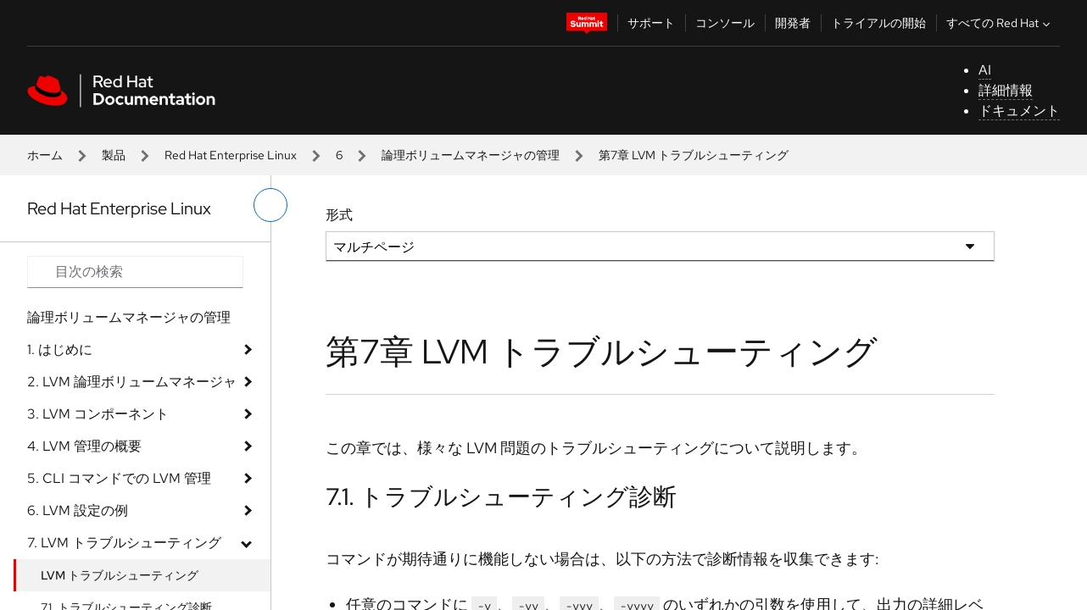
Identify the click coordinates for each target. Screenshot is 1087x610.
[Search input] (135, 272)
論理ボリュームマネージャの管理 (471, 155)
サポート (651, 22)
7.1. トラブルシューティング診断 (501, 496)
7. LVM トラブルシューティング (124, 543)
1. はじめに (59, 349)
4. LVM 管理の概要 (84, 446)
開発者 (793, 22)
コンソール (725, 22)
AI (984, 70)
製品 (113, 155)
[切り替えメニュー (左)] (270, 205)
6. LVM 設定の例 (77, 510)
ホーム (45, 155)
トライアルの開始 (878, 22)
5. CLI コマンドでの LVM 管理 (119, 478)
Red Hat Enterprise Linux (230, 155)
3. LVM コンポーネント (98, 414)
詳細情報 (1005, 90)
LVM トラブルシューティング (119, 575)
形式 (339, 215)
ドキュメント (1019, 110)
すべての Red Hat (1000, 22)
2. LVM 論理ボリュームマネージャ (132, 382)
